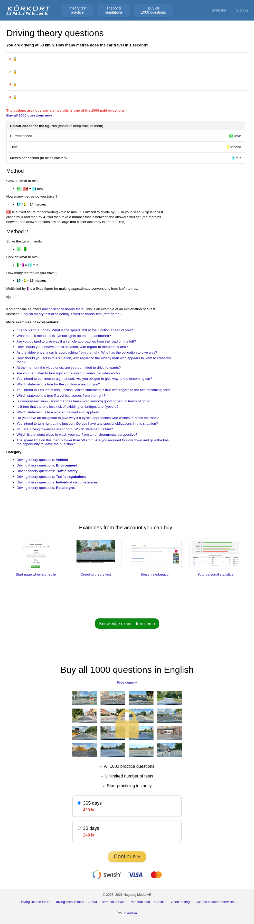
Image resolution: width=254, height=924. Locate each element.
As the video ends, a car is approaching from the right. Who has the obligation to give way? (87, 352)
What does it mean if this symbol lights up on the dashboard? (64, 336)
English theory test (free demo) (45, 314)
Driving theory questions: (42, 460)
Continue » (127, 856)
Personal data (140, 902)
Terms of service (113, 902)
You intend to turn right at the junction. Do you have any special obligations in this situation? (87, 423)
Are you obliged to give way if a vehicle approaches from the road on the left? (76, 341)
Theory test (77, 10)
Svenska (218, 10)
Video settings (181, 902)
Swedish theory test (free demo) (96, 314)
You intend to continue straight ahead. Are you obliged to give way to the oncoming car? (84, 379)
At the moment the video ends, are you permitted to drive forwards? (69, 367)
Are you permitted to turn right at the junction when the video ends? (68, 373)
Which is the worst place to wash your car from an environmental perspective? (77, 434)
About (92, 902)
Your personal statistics (215, 572)
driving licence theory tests (62, 309)
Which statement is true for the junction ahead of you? (58, 384)
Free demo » (127, 682)
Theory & (114, 10)
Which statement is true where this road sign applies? (58, 412)
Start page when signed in (36, 572)
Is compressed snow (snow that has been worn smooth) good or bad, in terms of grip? (83, 401)
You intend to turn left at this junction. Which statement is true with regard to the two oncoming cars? (94, 390)
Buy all (153, 10)
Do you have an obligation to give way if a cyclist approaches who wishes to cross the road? (88, 418)
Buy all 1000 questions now (29, 115)
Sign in (242, 10)
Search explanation (156, 572)
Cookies (160, 902)
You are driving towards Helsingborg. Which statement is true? (65, 429)
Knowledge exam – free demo (127, 623)
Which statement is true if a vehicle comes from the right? (61, 395)
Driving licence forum (35, 902)
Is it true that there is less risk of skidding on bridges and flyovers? (68, 406)
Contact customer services (214, 902)
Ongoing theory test (96, 572)
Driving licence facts (69, 902)
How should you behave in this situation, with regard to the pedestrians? (72, 347)
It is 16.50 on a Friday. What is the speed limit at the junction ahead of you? (75, 330)
